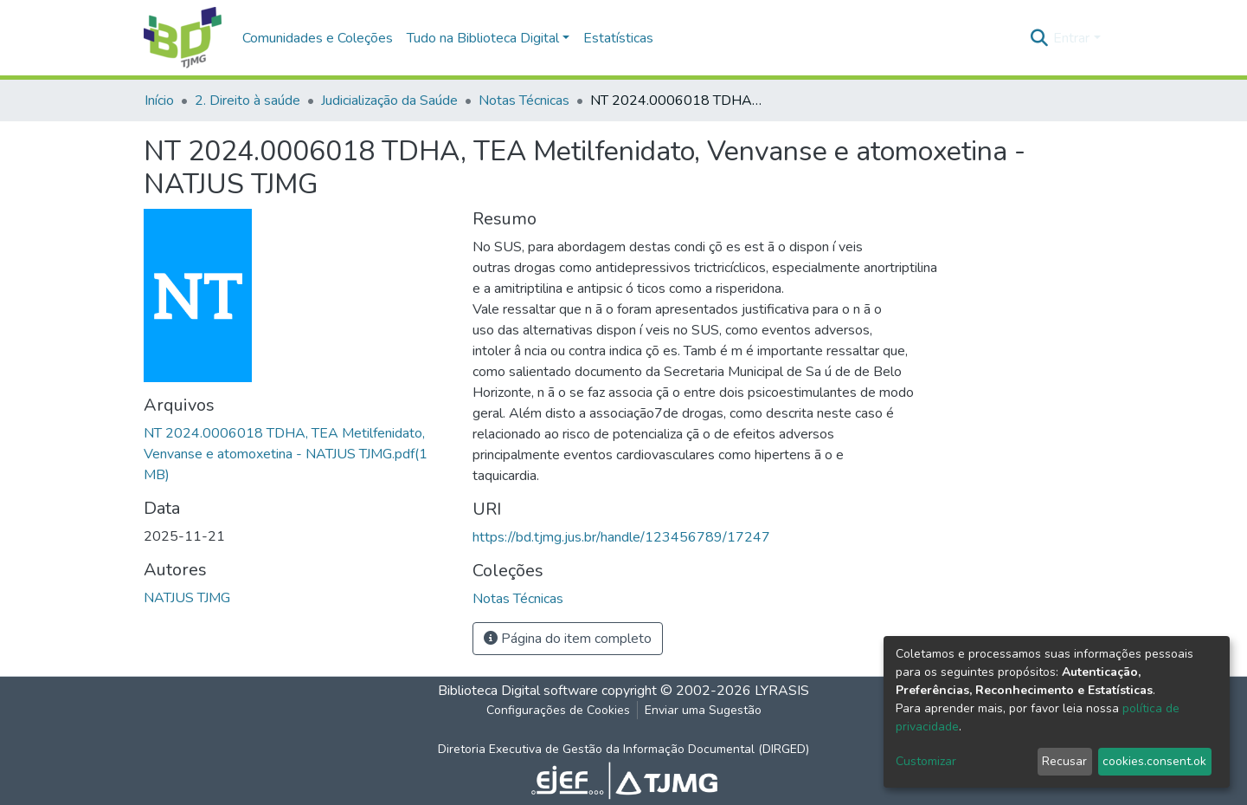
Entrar (1071, 38)
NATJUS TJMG (187, 597)
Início (159, 100)
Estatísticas (618, 38)
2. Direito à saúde (247, 100)
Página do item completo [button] (568, 638)
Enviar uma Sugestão (703, 710)
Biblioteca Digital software (518, 690)
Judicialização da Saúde (389, 100)
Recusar (1064, 761)
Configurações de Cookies (558, 710)
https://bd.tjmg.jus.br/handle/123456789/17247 (621, 537)
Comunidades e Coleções (317, 38)
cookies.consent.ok (1154, 761)
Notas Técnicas (524, 100)
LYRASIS (782, 690)
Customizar (926, 761)
